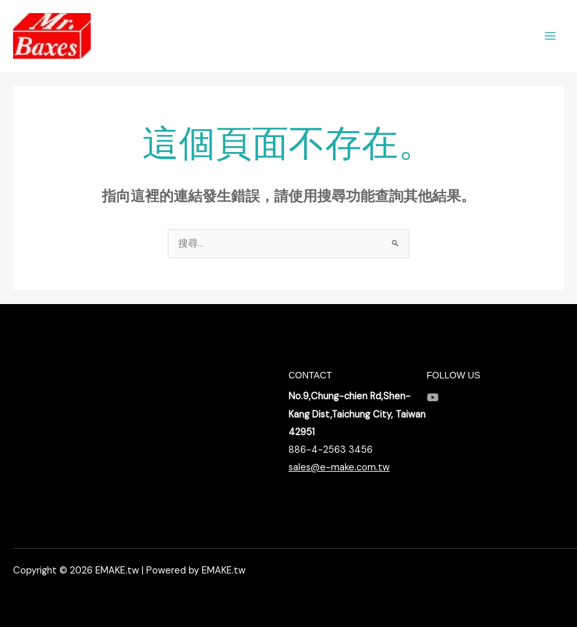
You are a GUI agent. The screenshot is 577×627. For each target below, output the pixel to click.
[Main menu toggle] (550, 36)
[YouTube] (433, 397)
